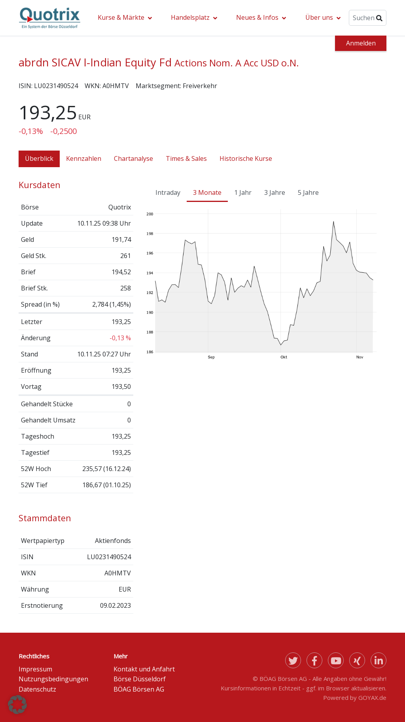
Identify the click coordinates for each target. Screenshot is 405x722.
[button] (17, 704)
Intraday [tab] (167, 192)
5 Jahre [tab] (308, 192)
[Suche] (367, 18)
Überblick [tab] (39, 158)
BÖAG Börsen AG (139, 689)
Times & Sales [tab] (186, 158)
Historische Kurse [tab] (246, 158)
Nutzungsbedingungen (53, 679)
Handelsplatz (190, 17)
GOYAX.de (372, 697)
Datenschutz (37, 689)
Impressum (35, 669)
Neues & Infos (257, 17)
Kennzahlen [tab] (83, 158)
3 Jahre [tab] (274, 192)
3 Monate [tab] (207, 192)
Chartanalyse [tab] (133, 158)
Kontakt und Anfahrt (144, 669)
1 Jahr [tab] (243, 192)
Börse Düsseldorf (140, 679)
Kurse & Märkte (121, 17)
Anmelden (361, 43)
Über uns (319, 17)
